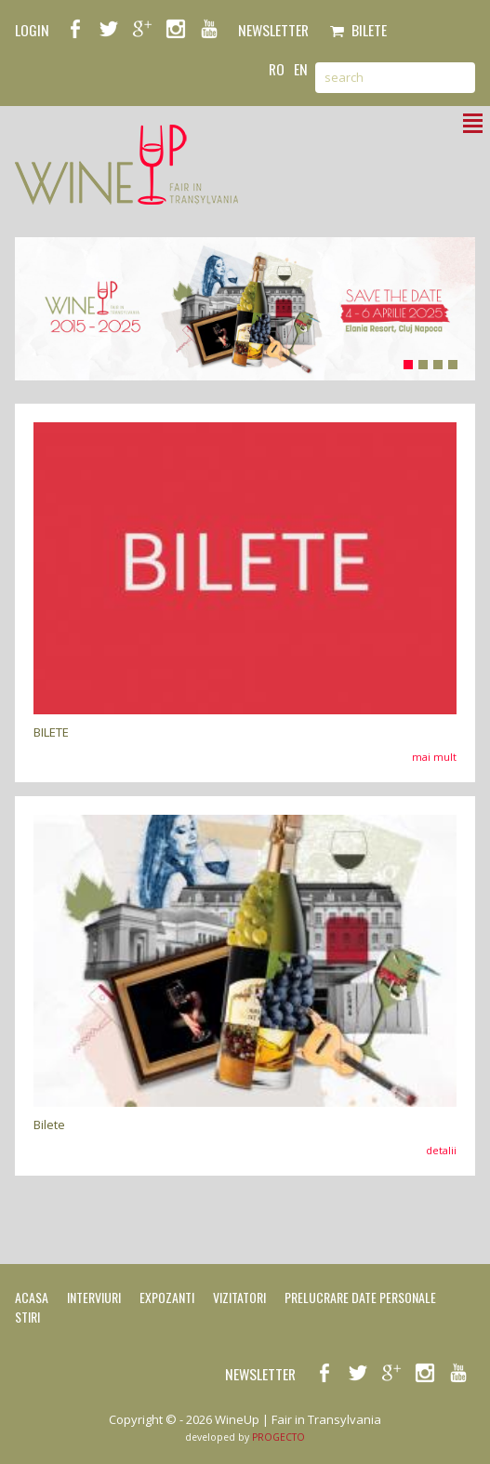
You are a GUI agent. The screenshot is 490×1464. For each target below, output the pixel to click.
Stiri (27, 1316)
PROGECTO (278, 1437)
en (301, 69)
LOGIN (32, 30)
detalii (441, 1150)
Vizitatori (239, 1297)
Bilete (358, 30)
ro (277, 69)
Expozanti (166, 1297)
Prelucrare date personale (360, 1297)
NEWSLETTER (273, 30)
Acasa (31, 1297)
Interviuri (94, 1297)
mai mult (434, 757)
